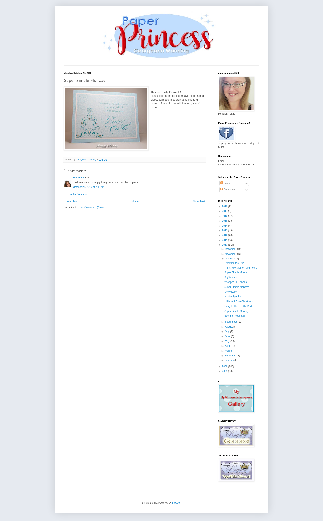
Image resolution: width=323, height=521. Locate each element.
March (229, 350)
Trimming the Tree (234, 263)
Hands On (79, 177)
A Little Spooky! (232, 296)
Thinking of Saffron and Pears (240, 267)
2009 (225, 366)
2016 (225, 216)
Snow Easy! (230, 291)
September (231, 321)
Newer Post (71, 201)
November (231, 253)
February (230, 355)
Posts (225, 183)
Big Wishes (230, 277)
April (228, 345)
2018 (225, 206)
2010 (225, 244)
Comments (227, 189)
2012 (225, 235)
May (227, 341)
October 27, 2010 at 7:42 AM (88, 187)
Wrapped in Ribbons (235, 282)
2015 (225, 220)
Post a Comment (78, 194)
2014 (225, 225)
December (231, 249)
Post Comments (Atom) (91, 207)
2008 (225, 371)
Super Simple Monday (236, 272)
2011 (225, 240)
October (229, 258)
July (227, 331)
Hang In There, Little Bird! (238, 306)
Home (135, 201)
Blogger (176, 502)
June (228, 336)
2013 (225, 230)
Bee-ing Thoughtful (234, 315)
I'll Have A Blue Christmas (238, 301)
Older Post (199, 201)
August (229, 326)
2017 (225, 211)
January (229, 360)
